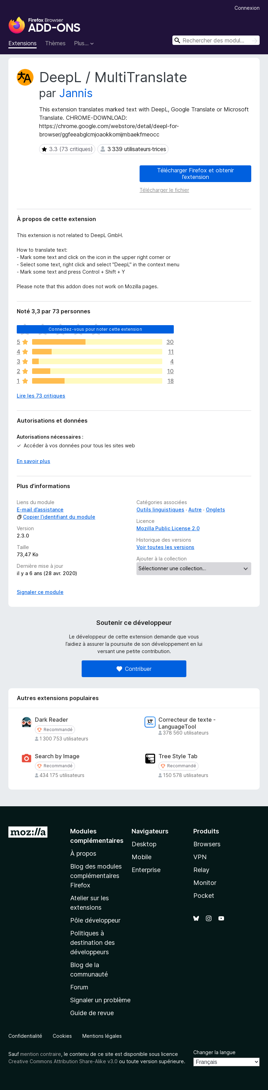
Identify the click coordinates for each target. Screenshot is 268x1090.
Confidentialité (25, 1036)
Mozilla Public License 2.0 (168, 528)
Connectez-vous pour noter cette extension (95, 329)
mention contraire (40, 1054)
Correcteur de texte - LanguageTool (187, 723)
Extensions (22, 43)
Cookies (62, 1036)
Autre (195, 509)
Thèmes (55, 43)
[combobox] (216, 40)
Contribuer (134, 668)
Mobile (141, 857)
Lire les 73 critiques (41, 396)
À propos (83, 853)
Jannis (76, 93)
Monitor (204, 882)
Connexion (247, 8)
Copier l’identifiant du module (56, 517)
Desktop (144, 844)
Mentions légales (102, 1036)
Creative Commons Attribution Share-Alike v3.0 (63, 1061)
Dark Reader (51, 719)
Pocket (203, 895)
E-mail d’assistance (40, 509)
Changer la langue (214, 1052)
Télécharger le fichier (164, 190)
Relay (201, 869)
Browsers (207, 844)
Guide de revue (92, 1013)
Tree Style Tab (178, 756)
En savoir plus (33, 461)
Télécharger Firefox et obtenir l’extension (195, 173)
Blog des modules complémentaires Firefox (96, 876)
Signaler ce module (40, 592)
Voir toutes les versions (165, 547)
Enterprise (146, 869)
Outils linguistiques (160, 509)
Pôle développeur (95, 920)
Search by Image (57, 756)
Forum (79, 987)
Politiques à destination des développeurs (92, 943)
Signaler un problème (100, 1000)
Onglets (215, 509)
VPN (200, 857)
